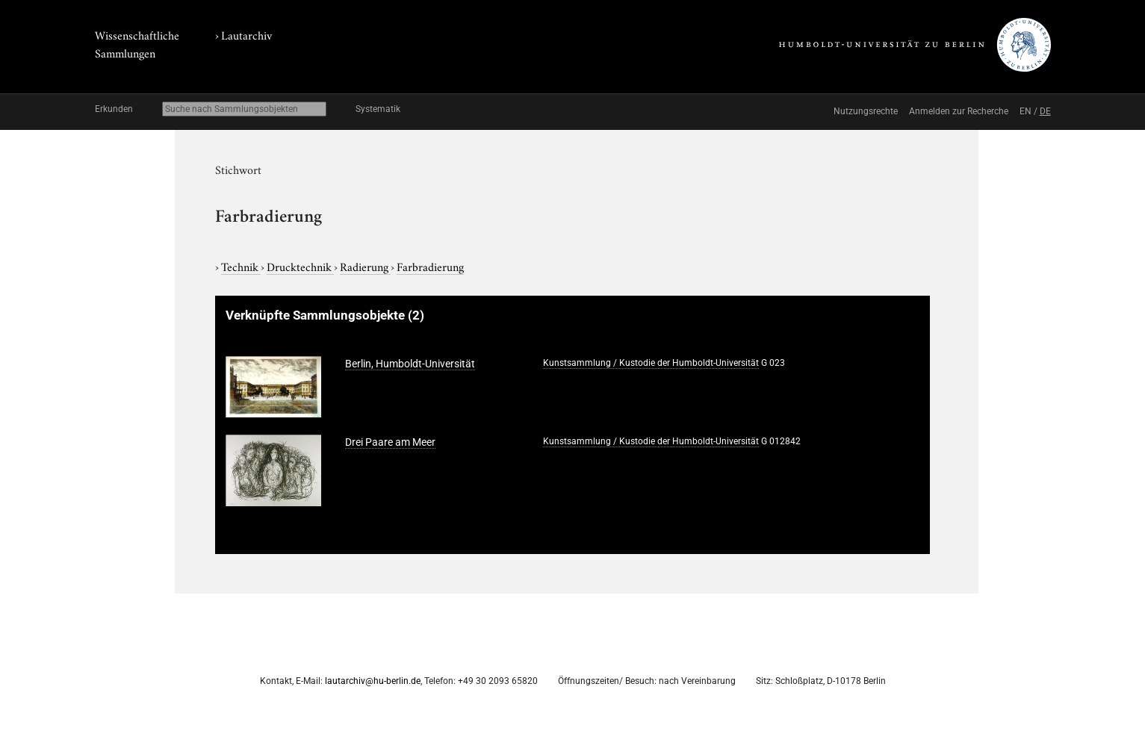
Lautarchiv (246, 34)
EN (1025, 111)
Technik (241, 266)
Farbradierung (430, 266)
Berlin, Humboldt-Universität (410, 364)
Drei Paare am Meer (390, 442)
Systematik (378, 109)
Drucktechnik (300, 266)
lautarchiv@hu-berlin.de (373, 681)
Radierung (365, 266)
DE (1045, 111)
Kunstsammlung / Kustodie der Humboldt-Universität (651, 363)
